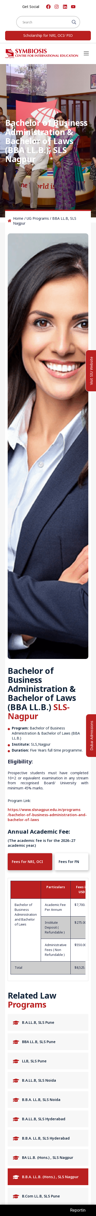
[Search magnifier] (74, 22)
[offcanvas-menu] (86, 54)
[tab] (30, 861)
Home (18, 218)
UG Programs (38, 218)
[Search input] (46, 22)
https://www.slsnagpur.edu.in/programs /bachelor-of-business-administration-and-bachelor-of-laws (47, 814)
